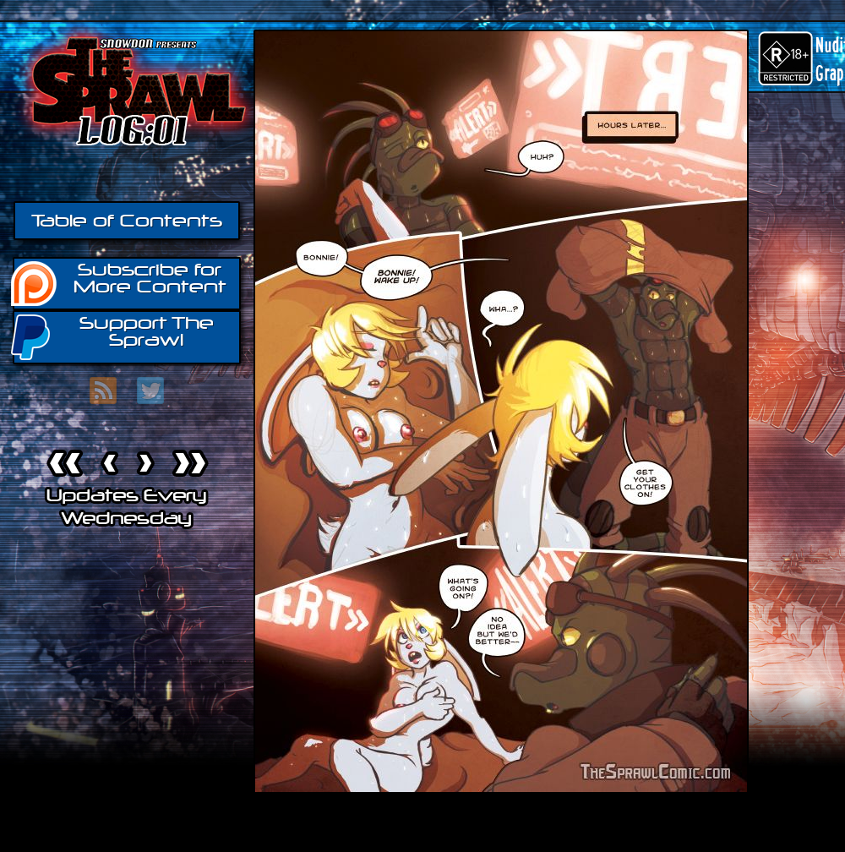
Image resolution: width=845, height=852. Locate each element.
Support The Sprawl (113, 336)
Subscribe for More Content (119, 282)
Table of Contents (126, 221)
